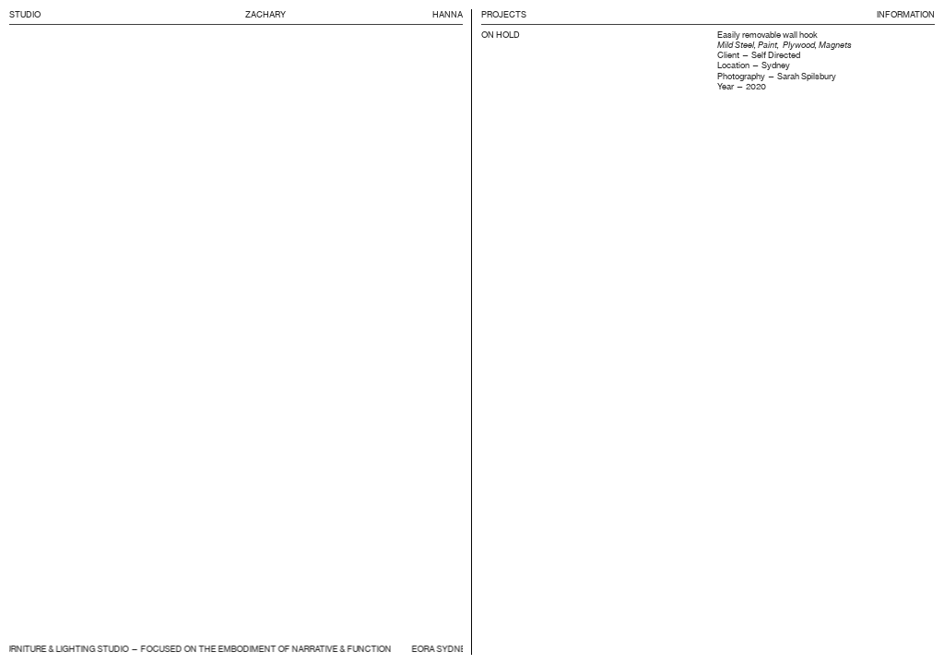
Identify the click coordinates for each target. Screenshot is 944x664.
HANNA (447, 14)
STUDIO (25, 14)
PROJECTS (503, 14)
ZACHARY (266, 14)
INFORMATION (906, 14)
